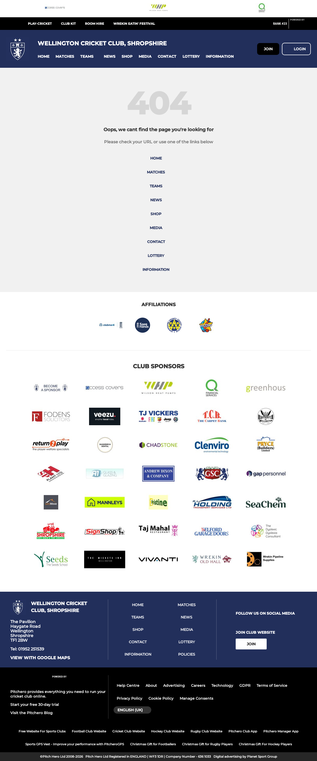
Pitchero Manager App (280, 731)
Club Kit (68, 24)
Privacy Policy (129, 698)
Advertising (174, 685)
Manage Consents (196, 698)
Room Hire (94, 24)
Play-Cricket (40, 24)
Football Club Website (89, 731)
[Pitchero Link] (300, 26)
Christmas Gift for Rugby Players (207, 744)
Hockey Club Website (167, 731)
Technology (222, 685)
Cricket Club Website (128, 731)
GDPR (244, 685)
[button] (43, 57)
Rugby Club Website (206, 731)
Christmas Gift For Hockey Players (265, 744)
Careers (198, 685)
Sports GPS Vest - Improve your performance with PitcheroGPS (74, 744)
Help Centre (128, 685)
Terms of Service (272, 685)
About (151, 685)
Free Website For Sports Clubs (42, 731)
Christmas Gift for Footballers (153, 744)
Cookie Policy (160, 698)
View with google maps (40, 658)
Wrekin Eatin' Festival (134, 24)
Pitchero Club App (242, 731)
